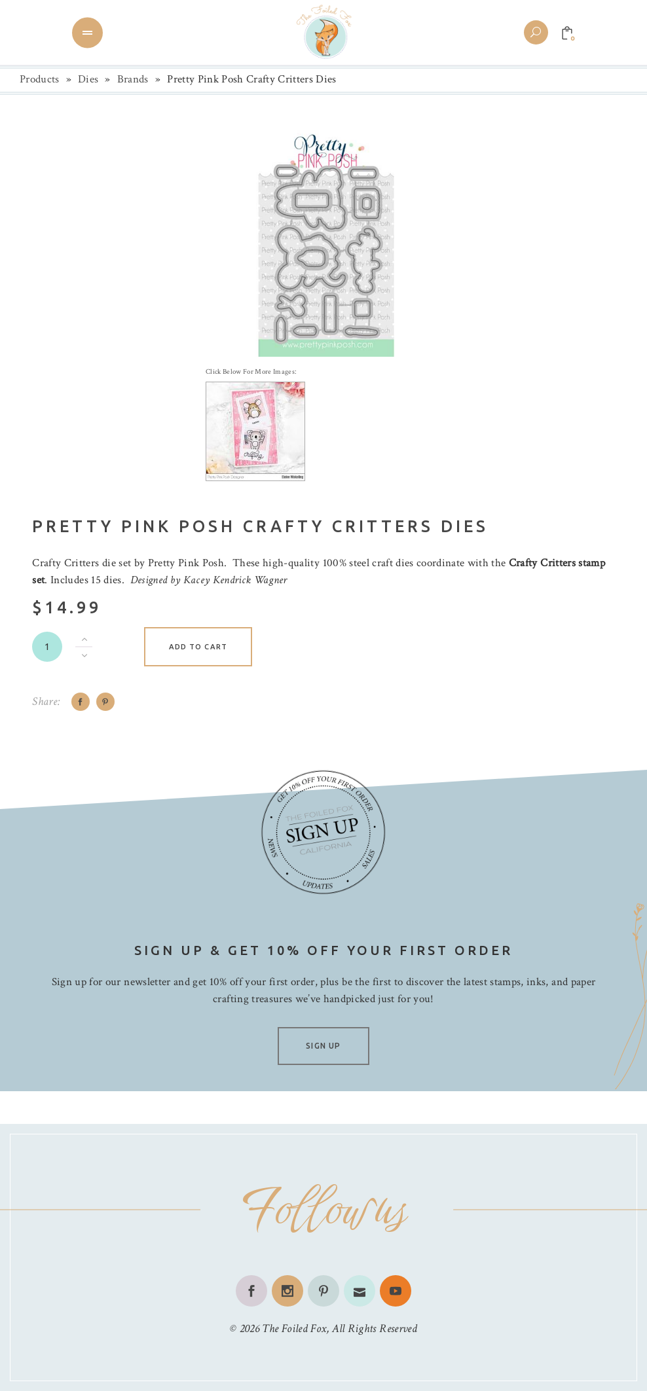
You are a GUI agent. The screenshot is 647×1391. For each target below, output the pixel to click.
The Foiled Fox (294, 1328)
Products (40, 79)
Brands (133, 79)
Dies (88, 79)
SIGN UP (323, 1045)
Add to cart (198, 647)
